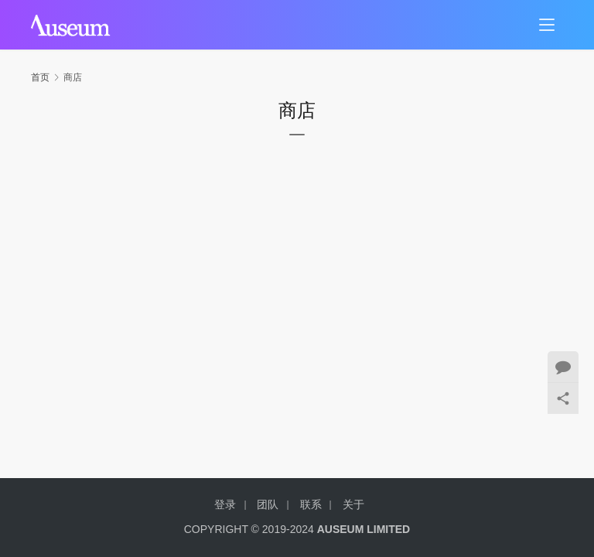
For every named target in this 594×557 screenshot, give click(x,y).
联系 (311, 504)
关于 (353, 504)
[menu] (547, 25)
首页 (40, 77)
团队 (267, 504)
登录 (225, 504)
